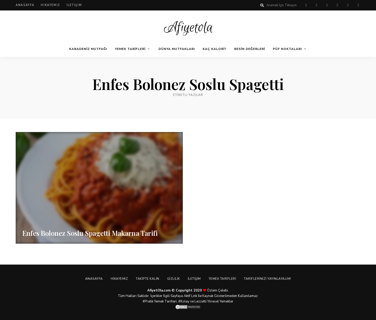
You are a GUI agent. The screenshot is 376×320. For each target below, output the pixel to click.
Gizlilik (173, 279)
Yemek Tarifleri (130, 49)
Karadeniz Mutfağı (88, 49)
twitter (327, 5)
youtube (348, 5)
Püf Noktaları (287, 49)
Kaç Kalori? (214, 49)
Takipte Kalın (147, 279)
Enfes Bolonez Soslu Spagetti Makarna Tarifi (90, 233)
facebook (316, 5)
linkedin (358, 5)
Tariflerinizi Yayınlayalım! (267, 279)
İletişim (74, 5)
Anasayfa (25, 5)
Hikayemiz (50, 5)
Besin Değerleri (249, 49)
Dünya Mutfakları (176, 49)
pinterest (306, 5)
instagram (337, 5)
